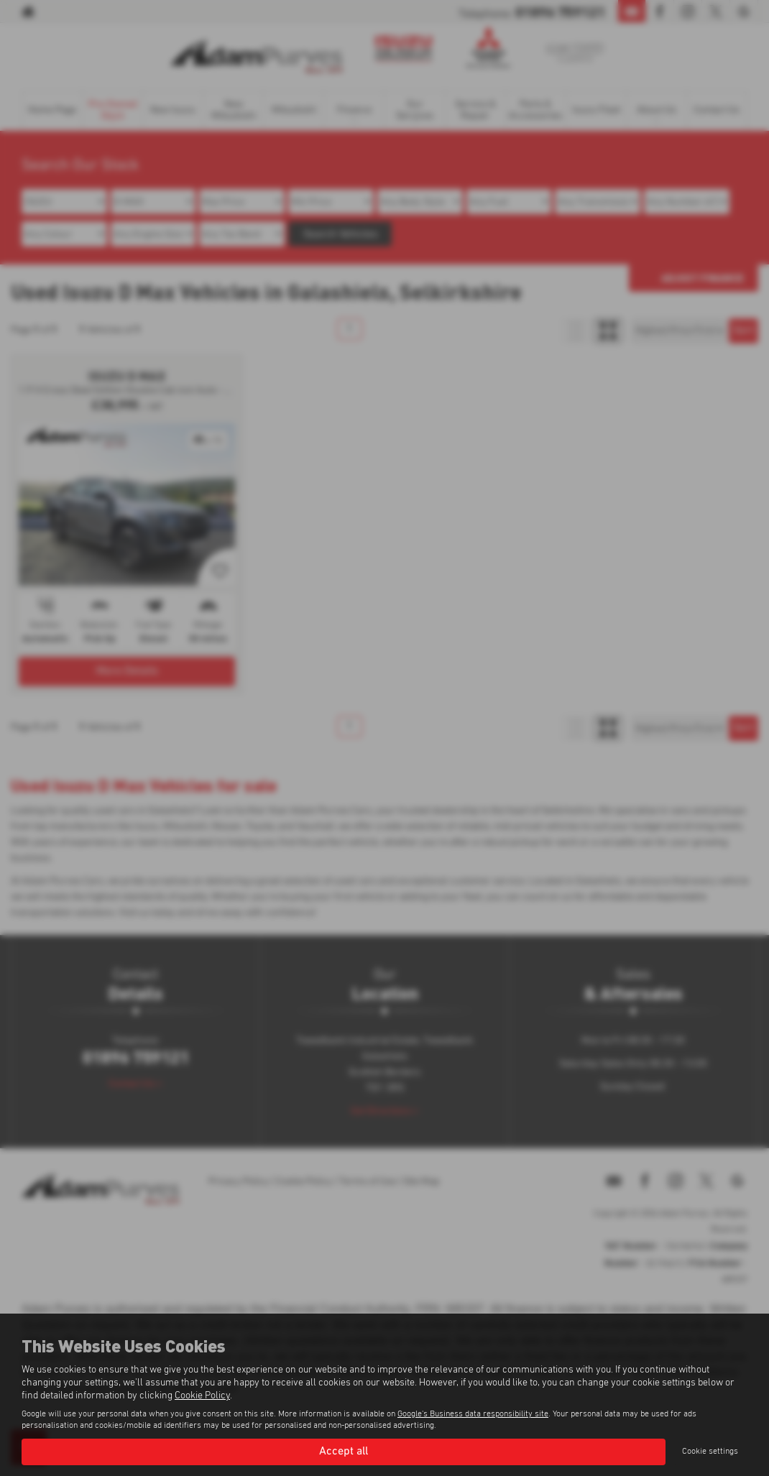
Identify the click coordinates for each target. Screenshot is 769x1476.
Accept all (343, 1451)
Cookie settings (710, 1451)
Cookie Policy (202, 1395)
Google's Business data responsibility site (472, 1414)
